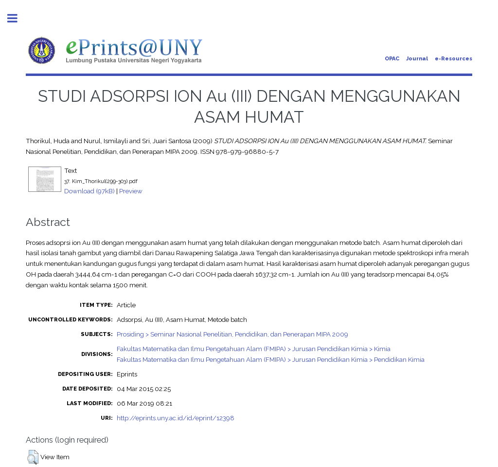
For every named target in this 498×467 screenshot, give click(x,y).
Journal (417, 59)
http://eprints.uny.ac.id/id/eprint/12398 (175, 418)
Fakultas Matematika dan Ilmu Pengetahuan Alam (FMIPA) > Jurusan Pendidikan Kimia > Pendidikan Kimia (271, 359)
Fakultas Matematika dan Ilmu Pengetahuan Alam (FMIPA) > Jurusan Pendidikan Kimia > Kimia (254, 349)
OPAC (392, 59)
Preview (130, 191)
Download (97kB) (89, 191)
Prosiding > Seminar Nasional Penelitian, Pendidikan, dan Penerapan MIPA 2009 (232, 334)
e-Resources (453, 59)
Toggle (17, 18)
